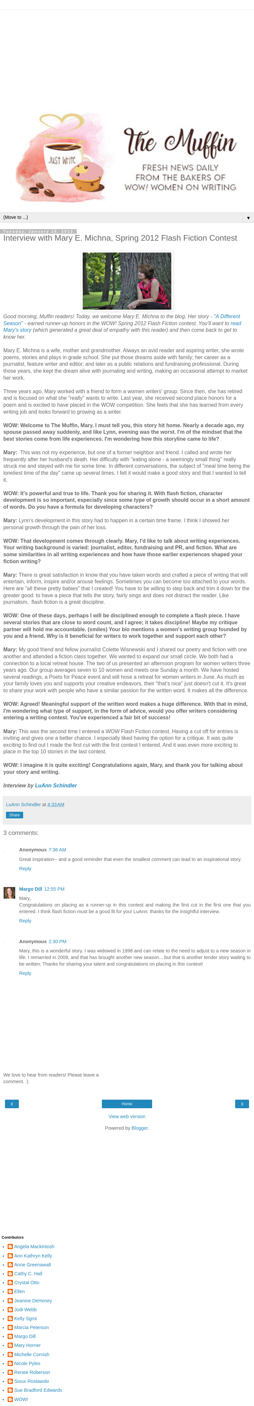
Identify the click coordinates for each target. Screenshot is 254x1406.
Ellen (19, 1291)
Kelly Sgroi (25, 1318)
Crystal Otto (26, 1282)
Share (14, 815)
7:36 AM (57, 849)
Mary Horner (27, 1345)
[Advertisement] (127, 56)
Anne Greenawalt (32, 1264)
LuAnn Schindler (56, 785)
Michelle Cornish (31, 1354)
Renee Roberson (32, 1372)
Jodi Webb (25, 1309)
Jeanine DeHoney (33, 1300)
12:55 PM (54, 889)
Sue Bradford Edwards (38, 1390)
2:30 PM (57, 941)
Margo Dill (30, 889)
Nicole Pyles (27, 1363)
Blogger (140, 1128)
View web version (127, 1116)
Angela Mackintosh (34, 1246)
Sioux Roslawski (31, 1381)
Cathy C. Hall (28, 1273)
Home (127, 1104)
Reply (25, 868)
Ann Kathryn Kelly (33, 1255)
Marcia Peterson (31, 1327)
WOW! (21, 1399)
